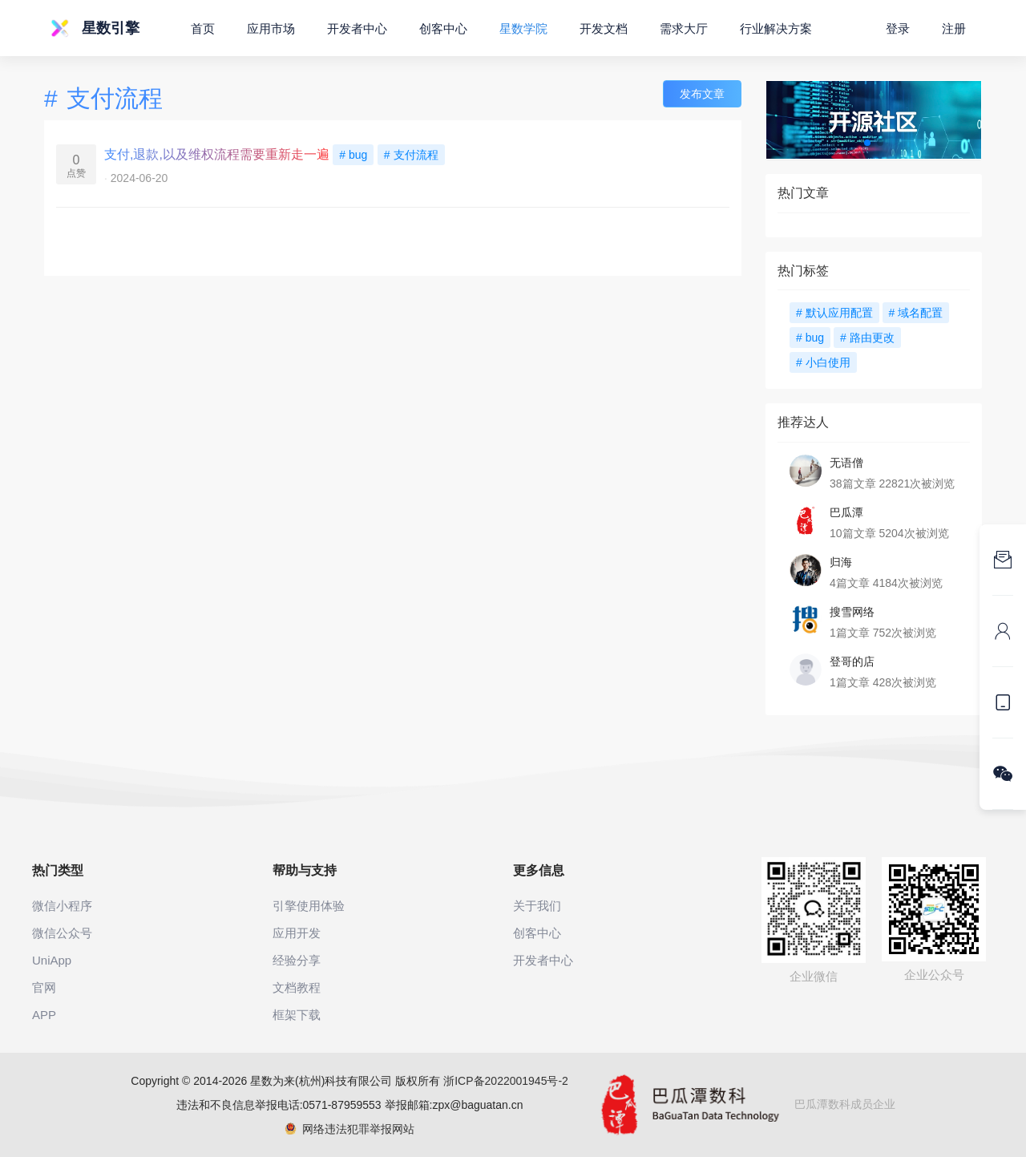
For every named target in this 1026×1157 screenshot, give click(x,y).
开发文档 (604, 28)
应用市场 (271, 28)
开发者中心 (357, 28)
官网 (44, 987)
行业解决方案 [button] (776, 28)
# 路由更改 (867, 337)
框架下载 (297, 1014)
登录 (898, 28)
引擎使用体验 (309, 905)
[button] (867, 143)
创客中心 (443, 28)
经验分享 (297, 960)
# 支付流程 (411, 154)
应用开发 (297, 933)
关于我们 (537, 905)
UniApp (51, 960)
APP (44, 1014)
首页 (203, 28)
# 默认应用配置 (834, 312)
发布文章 (702, 93)
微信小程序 (62, 905)
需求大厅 (684, 28)
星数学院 (523, 28)
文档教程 (297, 987)
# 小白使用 (823, 362)
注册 (954, 28)
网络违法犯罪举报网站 (350, 1129)
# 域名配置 (916, 312)
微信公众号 (62, 933)
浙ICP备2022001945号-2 (505, 1080)
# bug (353, 154)
